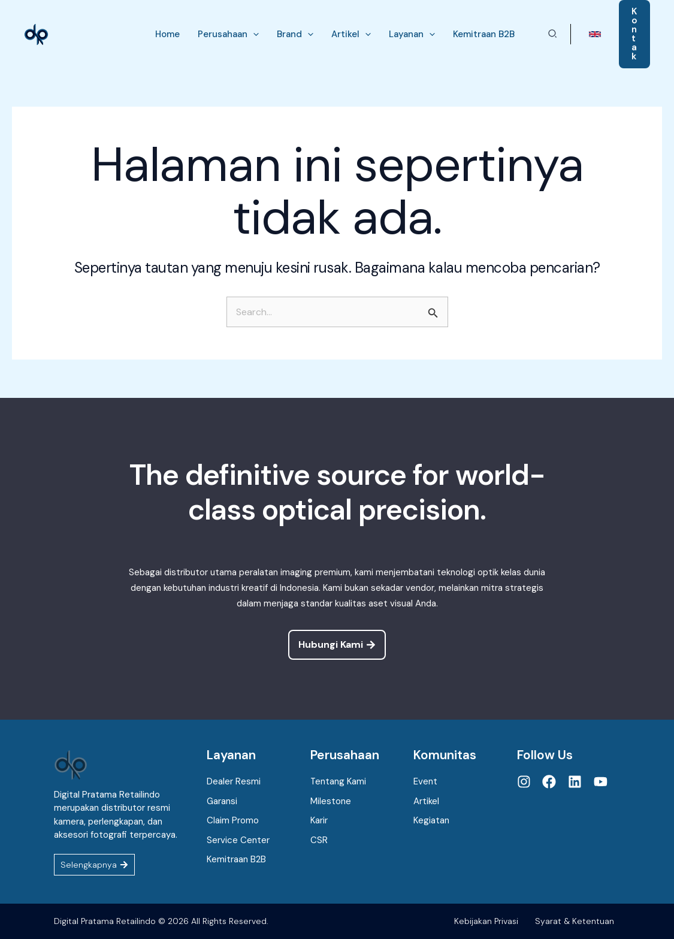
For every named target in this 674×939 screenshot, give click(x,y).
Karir (319, 820)
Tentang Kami (338, 781)
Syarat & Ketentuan (574, 921)
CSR (319, 840)
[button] (228, 34)
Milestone (330, 801)
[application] (253, 34)
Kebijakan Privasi (485, 921)
